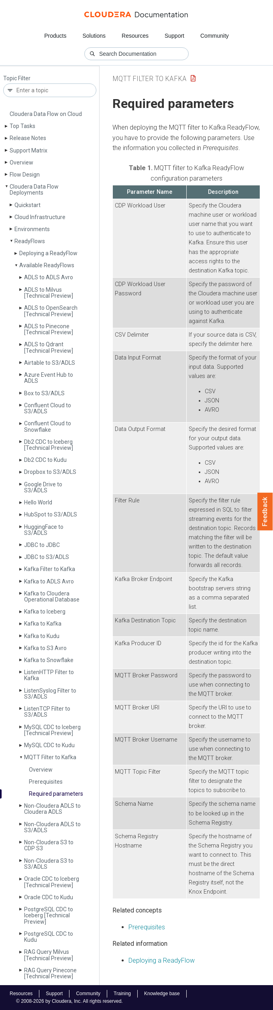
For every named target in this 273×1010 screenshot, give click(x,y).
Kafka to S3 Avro (45, 648)
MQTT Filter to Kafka (50, 757)
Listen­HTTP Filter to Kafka (49, 675)
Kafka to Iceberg (44, 611)
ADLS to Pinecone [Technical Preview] (48, 329)
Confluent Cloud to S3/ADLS (47, 408)
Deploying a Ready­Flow (48, 253)
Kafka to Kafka (42, 623)
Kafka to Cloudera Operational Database (51, 596)
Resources (135, 36)
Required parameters (56, 794)
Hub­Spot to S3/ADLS (50, 514)
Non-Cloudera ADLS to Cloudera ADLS (52, 809)
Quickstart (27, 205)
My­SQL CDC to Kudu (49, 745)
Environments (32, 229)
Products (55, 36)
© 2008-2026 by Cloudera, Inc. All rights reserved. (69, 1001)
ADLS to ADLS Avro (48, 277)
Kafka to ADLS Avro (49, 581)
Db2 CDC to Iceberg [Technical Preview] (48, 445)
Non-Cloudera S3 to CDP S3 (48, 845)
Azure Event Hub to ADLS (48, 378)
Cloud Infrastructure (39, 217)
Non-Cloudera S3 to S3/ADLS (48, 864)
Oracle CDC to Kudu (48, 897)
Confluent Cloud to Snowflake (47, 426)
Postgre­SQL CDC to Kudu (48, 937)
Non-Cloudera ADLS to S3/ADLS (52, 827)
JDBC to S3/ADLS (46, 557)
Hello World (38, 502)
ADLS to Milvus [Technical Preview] (48, 293)
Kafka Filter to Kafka (49, 569)
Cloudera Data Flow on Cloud (46, 114)
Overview (21, 162)
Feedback (265, 511)
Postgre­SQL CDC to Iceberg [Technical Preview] (48, 915)
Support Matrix (28, 150)
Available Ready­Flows (46, 265)
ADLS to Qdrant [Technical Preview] (48, 347)
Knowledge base (162, 993)
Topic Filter (17, 78)
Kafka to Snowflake (48, 660)
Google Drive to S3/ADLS (43, 487)
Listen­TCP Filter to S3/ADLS (47, 711)
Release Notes (28, 138)
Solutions (94, 36)
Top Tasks (22, 126)
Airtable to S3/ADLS (49, 363)
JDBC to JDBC (42, 545)
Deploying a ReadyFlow (161, 960)
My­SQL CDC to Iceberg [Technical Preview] (52, 730)
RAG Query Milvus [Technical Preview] (48, 955)
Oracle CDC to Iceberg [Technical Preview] (51, 882)
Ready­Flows (29, 241)
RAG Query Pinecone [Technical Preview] (50, 973)
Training (122, 993)
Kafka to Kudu (41, 636)
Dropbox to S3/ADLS (50, 472)
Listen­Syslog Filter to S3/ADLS (50, 693)
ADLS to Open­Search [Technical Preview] (50, 311)
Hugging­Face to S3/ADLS (43, 530)
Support (174, 36)
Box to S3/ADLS (44, 393)
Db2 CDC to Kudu (45, 460)
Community (214, 36)
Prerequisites (46, 781)
